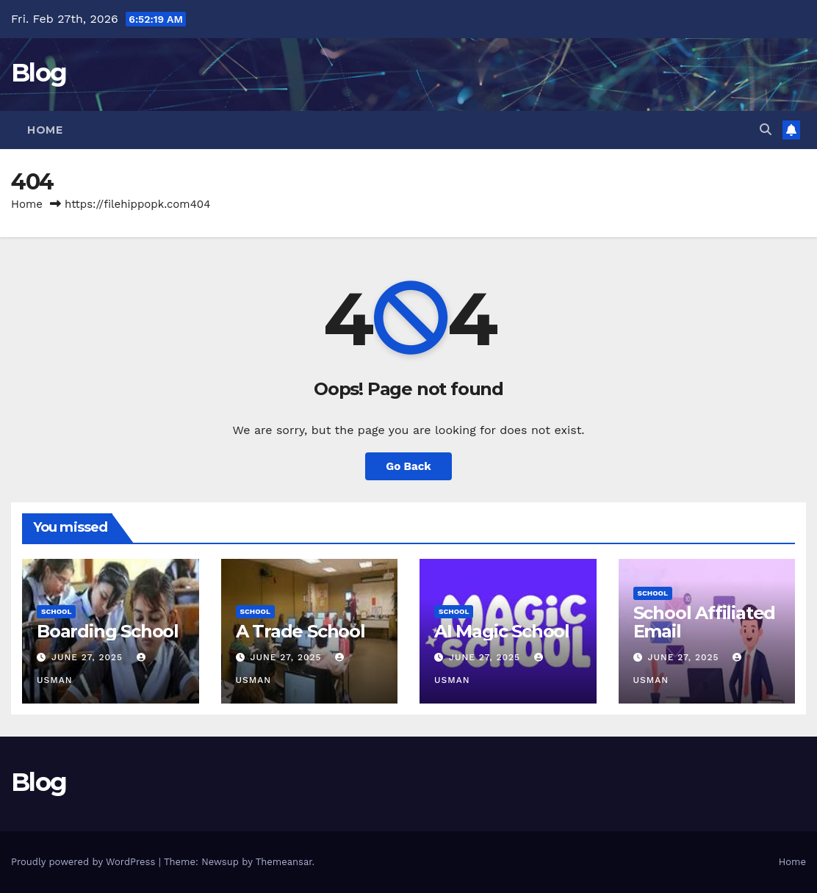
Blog (38, 72)
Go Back (408, 466)
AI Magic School (501, 631)
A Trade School (300, 631)
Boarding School (108, 631)
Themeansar (284, 861)
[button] (765, 130)
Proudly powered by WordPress (85, 861)
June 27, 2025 (88, 657)
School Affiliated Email (704, 622)
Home (44, 130)
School (56, 611)
